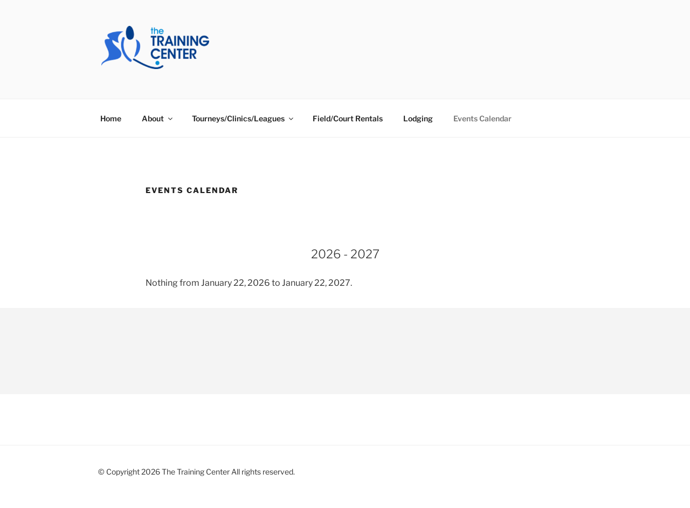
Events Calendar (482, 118)
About (158, 118)
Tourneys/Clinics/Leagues (243, 118)
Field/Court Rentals (348, 118)
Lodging (418, 118)
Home (110, 118)
